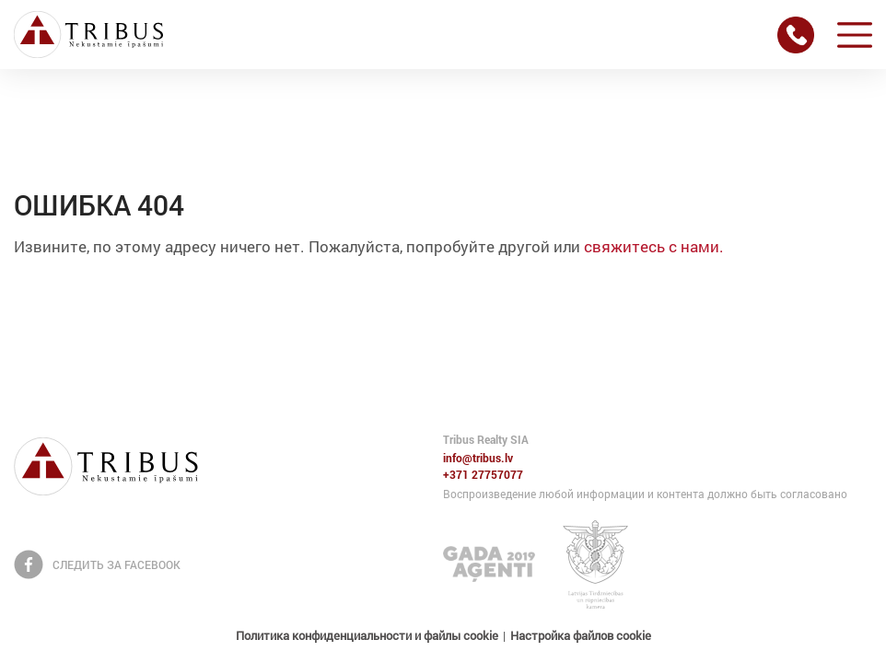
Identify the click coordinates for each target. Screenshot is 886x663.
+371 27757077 (483, 475)
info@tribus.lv (478, 458)
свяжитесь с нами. (654, 246)
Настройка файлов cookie (580, 635)
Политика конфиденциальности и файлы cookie (367, 635)
